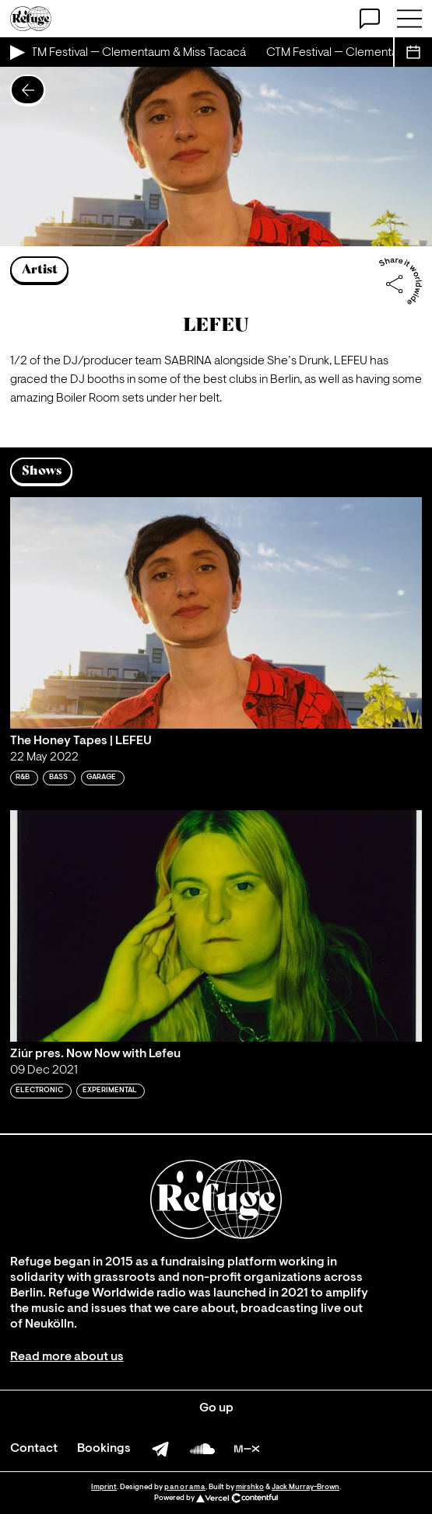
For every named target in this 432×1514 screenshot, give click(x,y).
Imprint (104, 1487)
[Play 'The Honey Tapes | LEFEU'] (216, 613)
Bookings (104, 1449)
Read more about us (67, 1357)
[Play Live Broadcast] (16, 52)
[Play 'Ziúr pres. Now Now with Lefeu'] (216, 926)
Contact (34, 1449)
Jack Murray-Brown (305, 1487)
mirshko (250, 1487)
